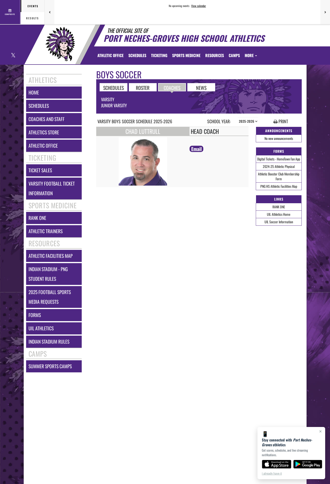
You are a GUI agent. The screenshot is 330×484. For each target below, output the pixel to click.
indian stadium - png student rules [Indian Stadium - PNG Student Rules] (48, 274)
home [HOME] (34, 92)
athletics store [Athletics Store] (44, 132)
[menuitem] (110, 55)
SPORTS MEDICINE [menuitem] (186, 55)
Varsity (107, 99)
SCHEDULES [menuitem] (137, 55)
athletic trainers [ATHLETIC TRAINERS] (46, 231)
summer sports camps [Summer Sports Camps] (50, 366)
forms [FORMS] (35, 314)
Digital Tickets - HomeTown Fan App (278, 158)
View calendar (198, 6)
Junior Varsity (114, 105)
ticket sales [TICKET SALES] (40, 170)
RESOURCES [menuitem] (214, 55)
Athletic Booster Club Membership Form (278, 176)
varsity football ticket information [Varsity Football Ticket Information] (52, 188)
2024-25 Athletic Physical (279, 166)
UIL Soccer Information (278, 221)
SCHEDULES (113, 87)
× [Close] (320, 431)
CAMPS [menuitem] (234, 55)
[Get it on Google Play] (308, 464)
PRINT (280, 121)
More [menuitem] (251, 55)
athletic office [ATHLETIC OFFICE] (43, 145)
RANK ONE (278, 206)
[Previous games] (49, 12)
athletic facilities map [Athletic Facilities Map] (51, 255)
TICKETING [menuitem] (159, 55)
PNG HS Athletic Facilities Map (278, 186)
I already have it (272, 473)
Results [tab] (32, 18)
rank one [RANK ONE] (37, 217)
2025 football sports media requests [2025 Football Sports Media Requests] (50, 297)
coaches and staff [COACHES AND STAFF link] (47, 119)
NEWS (201, 87)
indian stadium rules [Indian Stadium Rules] (49, 341)
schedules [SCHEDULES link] (39, 105)
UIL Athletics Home (278, 214)
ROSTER (142, 87)
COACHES (172, 87)
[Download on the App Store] (276, 464)
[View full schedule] (10, 12)
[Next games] (325, 12)
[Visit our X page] (12, 55)
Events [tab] (33, 6)
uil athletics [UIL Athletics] (41, 328)
